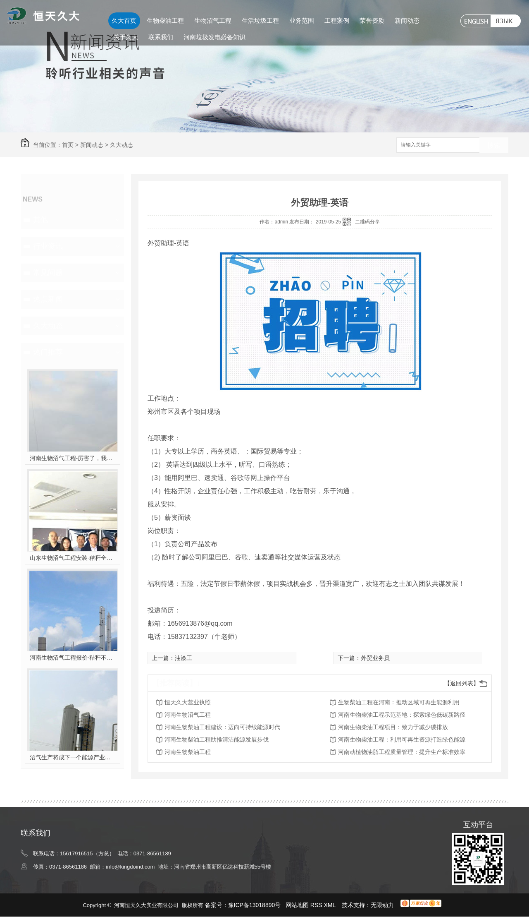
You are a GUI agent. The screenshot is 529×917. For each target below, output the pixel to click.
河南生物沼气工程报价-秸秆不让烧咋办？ (72, 657)
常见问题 (48, 273)
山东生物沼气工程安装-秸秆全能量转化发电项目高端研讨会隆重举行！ (72, 558)
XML (330, 905)
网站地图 (297, 905)
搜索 (493, 145)
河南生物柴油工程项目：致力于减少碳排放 (393, 727)
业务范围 (301, 20)
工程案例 (336, 20)
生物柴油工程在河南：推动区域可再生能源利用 (399, 702)
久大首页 (124, 20)
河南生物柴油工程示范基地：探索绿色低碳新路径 (401, 714)
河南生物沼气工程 (187, 714)
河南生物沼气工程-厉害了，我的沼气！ (72, 458)
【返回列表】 (461, 683)
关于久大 (125, 37)
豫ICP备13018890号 (254, 905)
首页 (68, 145)
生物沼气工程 (212, 20)
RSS (317, 905)
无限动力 (382, 905)
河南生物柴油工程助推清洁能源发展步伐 (216, 739)
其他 (40, 220)
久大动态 (121, 145)
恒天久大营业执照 (187, 702)
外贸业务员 (375, 658)
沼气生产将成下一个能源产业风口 (72, 757)
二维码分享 (367, 222)
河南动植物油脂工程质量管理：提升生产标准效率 (401, 752)
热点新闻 (48, 299)
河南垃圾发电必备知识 (214, 37)
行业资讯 (48, 246)
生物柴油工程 (165, 20)
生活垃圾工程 (260, 20)
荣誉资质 (372, 20)
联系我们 (160, 37)
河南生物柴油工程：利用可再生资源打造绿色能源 (401, 739)
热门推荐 (48, 352)
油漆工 (183, 658)
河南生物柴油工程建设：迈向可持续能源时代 (222, 727)
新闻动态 (407, 20)
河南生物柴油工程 (187, 752)
